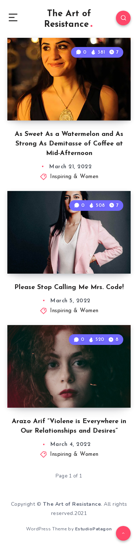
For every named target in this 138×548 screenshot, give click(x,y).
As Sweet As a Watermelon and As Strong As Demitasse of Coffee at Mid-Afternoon (69, 144)
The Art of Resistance (68, 19)
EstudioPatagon (93, 529)
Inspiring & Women (74, 177)
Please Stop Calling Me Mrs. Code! (69, 287)
